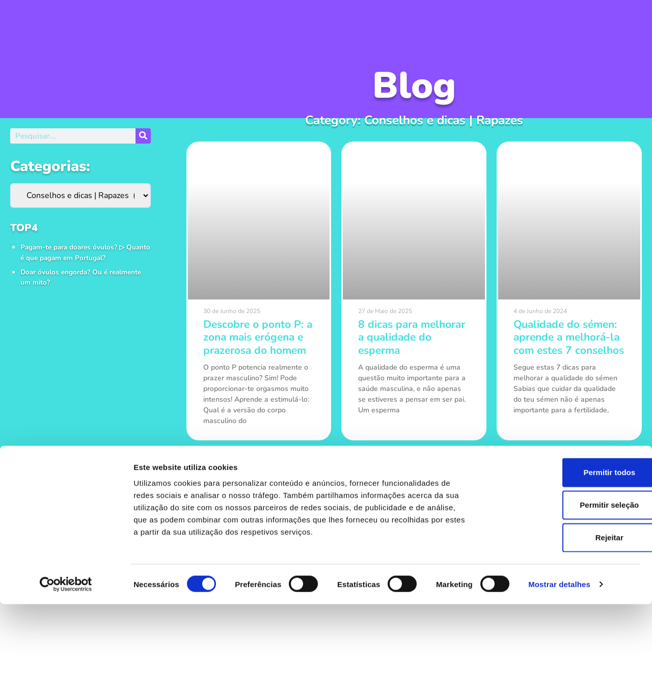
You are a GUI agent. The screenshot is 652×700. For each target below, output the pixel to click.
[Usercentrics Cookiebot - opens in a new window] (66, 680)
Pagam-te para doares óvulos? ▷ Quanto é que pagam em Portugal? (85, 252)
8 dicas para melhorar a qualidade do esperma (411, 337)
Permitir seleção (566, 600)
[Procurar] (143, 136)
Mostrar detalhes (559, 680)
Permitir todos (567, 568)
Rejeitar (567, 633)
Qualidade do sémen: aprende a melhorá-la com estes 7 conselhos (568, 337)
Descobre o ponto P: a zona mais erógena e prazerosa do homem (257, 337)
